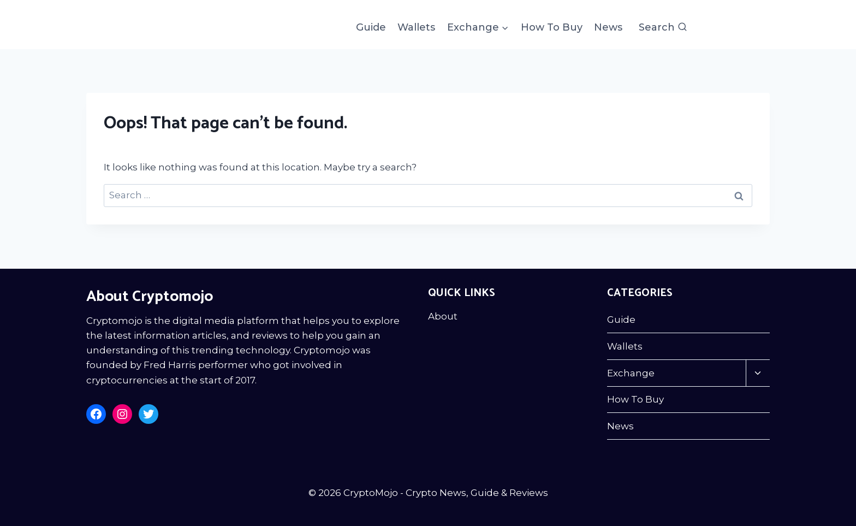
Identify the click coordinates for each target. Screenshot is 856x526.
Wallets (416, 27)
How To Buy (551, 27)
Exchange (631, 373)
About (442, 316)
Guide (371, 27)
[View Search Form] (663, 27)
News (608, 27)
